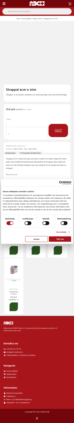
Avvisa (36, 239)
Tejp (25, 148)
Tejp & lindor (37, 18)
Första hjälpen (26, 18)
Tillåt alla (60, 239)
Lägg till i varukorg (58, 130)
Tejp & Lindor (18, 148)
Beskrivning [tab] (10, 153)
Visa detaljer (61, 232)
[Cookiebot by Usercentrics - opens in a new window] (60, 182)
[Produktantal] (26, 133)
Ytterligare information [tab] (30, 153)
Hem (18, 18)
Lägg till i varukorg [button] (14, 250)
